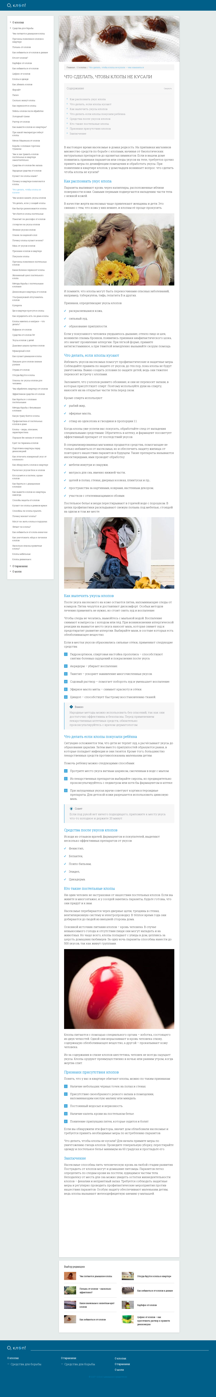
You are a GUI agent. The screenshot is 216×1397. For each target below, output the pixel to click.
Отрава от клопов (21, 369)
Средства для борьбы (22, 28)
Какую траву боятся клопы (26, 415)
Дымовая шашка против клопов (28, 345)
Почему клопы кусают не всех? (27, 240)
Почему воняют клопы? (24, 516)
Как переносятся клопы (24, 105)
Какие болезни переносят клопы (28, 270)
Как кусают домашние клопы (27, 356)
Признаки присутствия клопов (90, 128)
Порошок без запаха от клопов (27, 437)
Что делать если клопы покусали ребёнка (97, 114)
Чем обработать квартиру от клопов (30, 388)
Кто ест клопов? (20, 57)
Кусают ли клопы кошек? (25, 176)
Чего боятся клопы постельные (27, 213)
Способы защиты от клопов (26, 500)
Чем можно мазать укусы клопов (29, 197)
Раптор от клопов (21, 121)
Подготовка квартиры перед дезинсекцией (26, 450)
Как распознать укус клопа (88, 99)
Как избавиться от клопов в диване (30, 52)
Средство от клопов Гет (23, 334)
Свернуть (168, 88)
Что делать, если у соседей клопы (28, 203)
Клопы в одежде (20, 79)
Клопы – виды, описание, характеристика (25, 431)
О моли (17, 571)
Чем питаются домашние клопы (28, 33)
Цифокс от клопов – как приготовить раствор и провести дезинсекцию (153, 1321)
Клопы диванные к (21, 559)
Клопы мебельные (21, 554)
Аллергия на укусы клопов (26, 224)
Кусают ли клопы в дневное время (29, 505)
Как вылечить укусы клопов (88, 109)
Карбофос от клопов (22, 63)
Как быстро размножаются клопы (29, 208)
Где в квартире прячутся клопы (28, 310)
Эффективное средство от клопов (28, 394)
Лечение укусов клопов (24, 229)
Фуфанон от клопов (22, 329)
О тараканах (20, 566)
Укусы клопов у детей (23, 340)
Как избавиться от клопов (25, 68)
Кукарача (17, 305)
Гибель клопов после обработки (28, 111)
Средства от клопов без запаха (27, 165)
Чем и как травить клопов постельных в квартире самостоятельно (25, 157)
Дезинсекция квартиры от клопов (29, 291)
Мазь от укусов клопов (23, 245)
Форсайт (16, 89)
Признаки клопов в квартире (27, 251)
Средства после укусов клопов (90, 118)
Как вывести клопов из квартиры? (29, 127)
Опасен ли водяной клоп (24, 235)
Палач (15, 95)
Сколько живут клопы (23, 100)
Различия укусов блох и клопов (28, 470)
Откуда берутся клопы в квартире (154, 1276)
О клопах (18, 22)
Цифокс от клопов (21, 73)
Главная (71, 67)
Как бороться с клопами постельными (24, 401)
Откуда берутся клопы (23, 375)
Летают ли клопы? (21, 526)
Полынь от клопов (21, 47)
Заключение (78, 133)
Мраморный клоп (21, 350)
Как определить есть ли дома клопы (30, 316)
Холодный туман (21, 116)
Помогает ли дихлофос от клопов (28, 219)
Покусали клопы (20, 256)
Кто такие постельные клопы (89, 123)
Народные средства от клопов (27, 170)
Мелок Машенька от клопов (26, 140)
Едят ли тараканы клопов (25, 443)
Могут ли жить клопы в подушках (29, 521)
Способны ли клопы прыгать (27, 510)
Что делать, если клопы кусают (90, 104)
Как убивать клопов (22, 84)
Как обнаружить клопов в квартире (30, 464)
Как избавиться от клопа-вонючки (30, 532)
